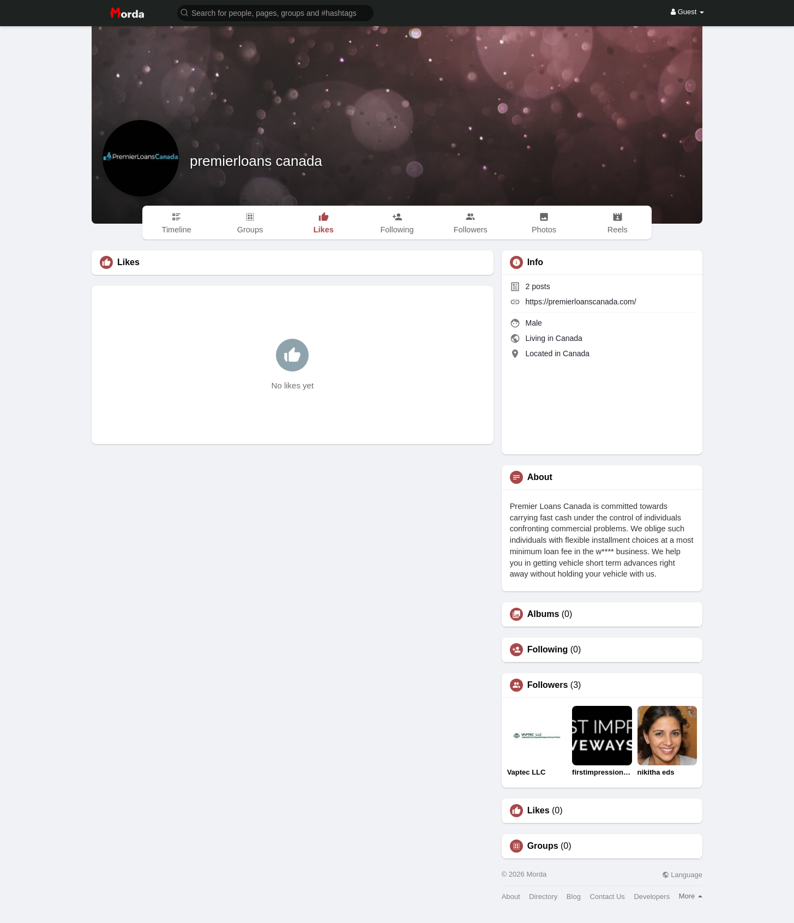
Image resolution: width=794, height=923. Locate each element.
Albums (543, 614)
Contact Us (607, 896)
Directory (543, 896)
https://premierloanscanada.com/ (581, 301)
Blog (574, 896)
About (511, 896)
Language (682, 874)
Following (547, 649)
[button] (275, 12)
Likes (538, 810)
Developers (652, 896)
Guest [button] (687, 12)
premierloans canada (256, 161)
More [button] (690, 896)
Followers (547, 685)
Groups (542, 846)
